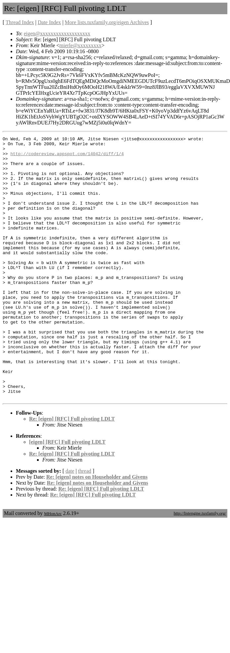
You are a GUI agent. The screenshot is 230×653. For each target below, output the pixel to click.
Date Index (49, 22)
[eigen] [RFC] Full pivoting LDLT (67, 494)
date (69, 523)
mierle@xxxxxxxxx (80, 45)
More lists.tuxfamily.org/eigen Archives (107, 22)
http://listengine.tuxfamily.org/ (199, 565)
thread (84, 523)
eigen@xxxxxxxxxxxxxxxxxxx (57, 33)
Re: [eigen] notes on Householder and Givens (96, 529)
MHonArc (52, 566)
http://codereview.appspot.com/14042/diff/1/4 (67, 157)
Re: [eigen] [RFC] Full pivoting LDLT (72, 471)
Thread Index (20, 22)
